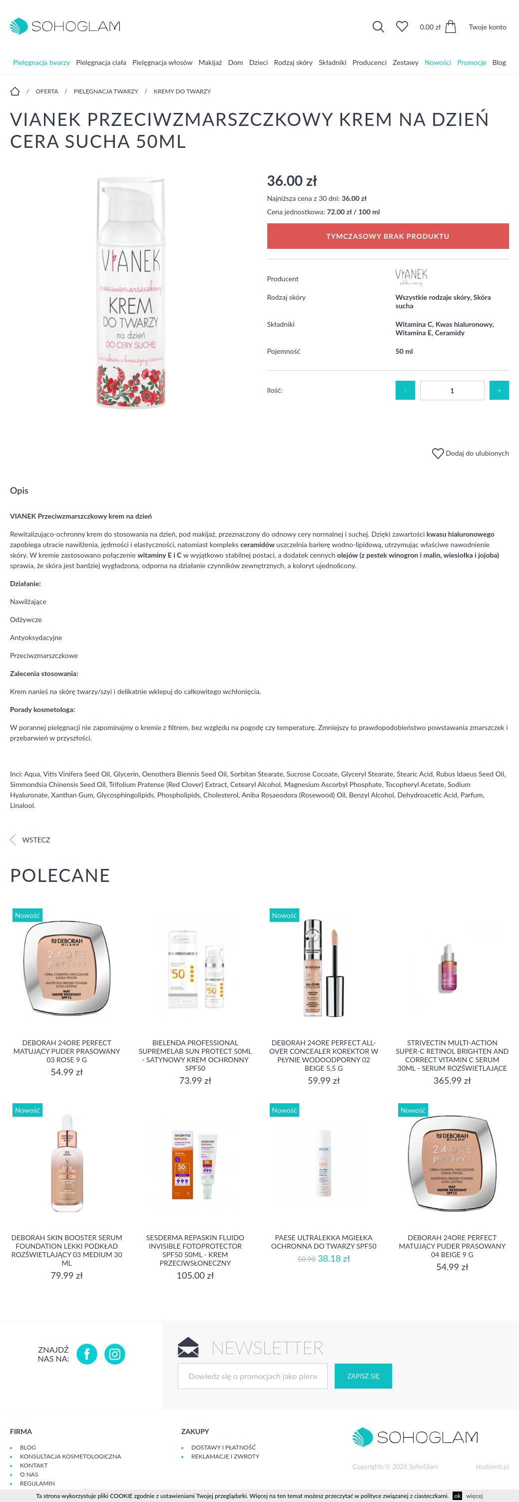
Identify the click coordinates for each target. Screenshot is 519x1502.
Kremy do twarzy (182, 91)
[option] (131, 294)
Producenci (370, 62)
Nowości (438, 62)
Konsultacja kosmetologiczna (70, 1456)
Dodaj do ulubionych (470, 453)
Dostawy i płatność (223, 1447)
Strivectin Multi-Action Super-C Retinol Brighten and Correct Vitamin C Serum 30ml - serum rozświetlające (452, 1055)
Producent (283, 278)
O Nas (29, 1474)
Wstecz (30, 839)
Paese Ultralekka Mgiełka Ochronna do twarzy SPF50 (324, 1241)
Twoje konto (488, 26)
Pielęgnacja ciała (101, 62)
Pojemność (284, 351)
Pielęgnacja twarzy (41, 62)
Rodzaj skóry (293, 62)
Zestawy (406, 62)
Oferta (47, 91)
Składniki (332, 62)
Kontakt (34, 1465)
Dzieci (258, 62)
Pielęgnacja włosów (162, 62)
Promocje (472, 62)
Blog (499, 62)
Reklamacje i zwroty (225, 1456)
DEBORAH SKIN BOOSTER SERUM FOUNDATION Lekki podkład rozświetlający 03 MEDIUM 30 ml (66, 1250)
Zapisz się (363, 1376)
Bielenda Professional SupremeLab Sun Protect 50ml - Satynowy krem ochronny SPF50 (195, 1055)
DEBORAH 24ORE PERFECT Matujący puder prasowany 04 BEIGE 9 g (452, 1246)
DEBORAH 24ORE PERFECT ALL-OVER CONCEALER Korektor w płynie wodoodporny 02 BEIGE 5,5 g (323, 1055)
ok (457, 1496)
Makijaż (210, 62)
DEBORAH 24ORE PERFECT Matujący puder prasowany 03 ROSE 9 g (66, 1051)
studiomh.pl (492, 1467)
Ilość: (275, 390)
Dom (235, 62)
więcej (474, 1496)
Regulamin (37, 1483)
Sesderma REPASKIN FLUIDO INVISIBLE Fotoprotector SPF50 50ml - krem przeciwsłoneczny (195, 1250)
